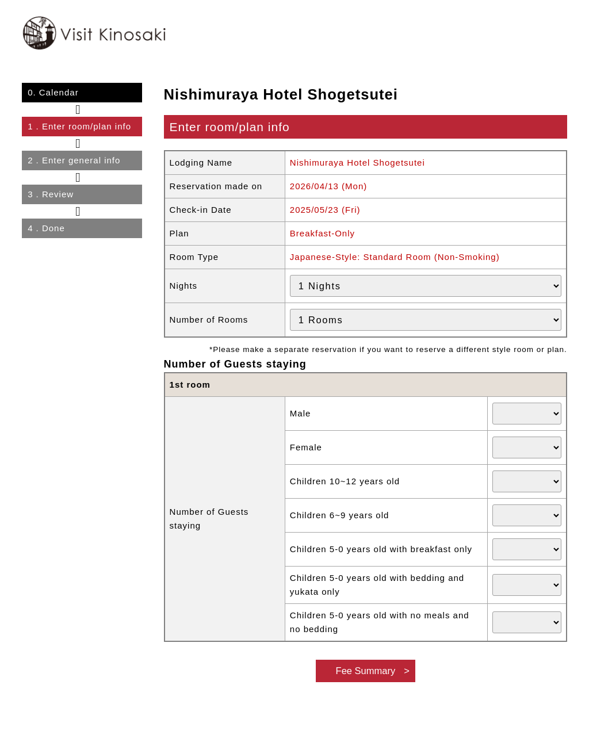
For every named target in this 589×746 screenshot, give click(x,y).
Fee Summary (366, 670)
